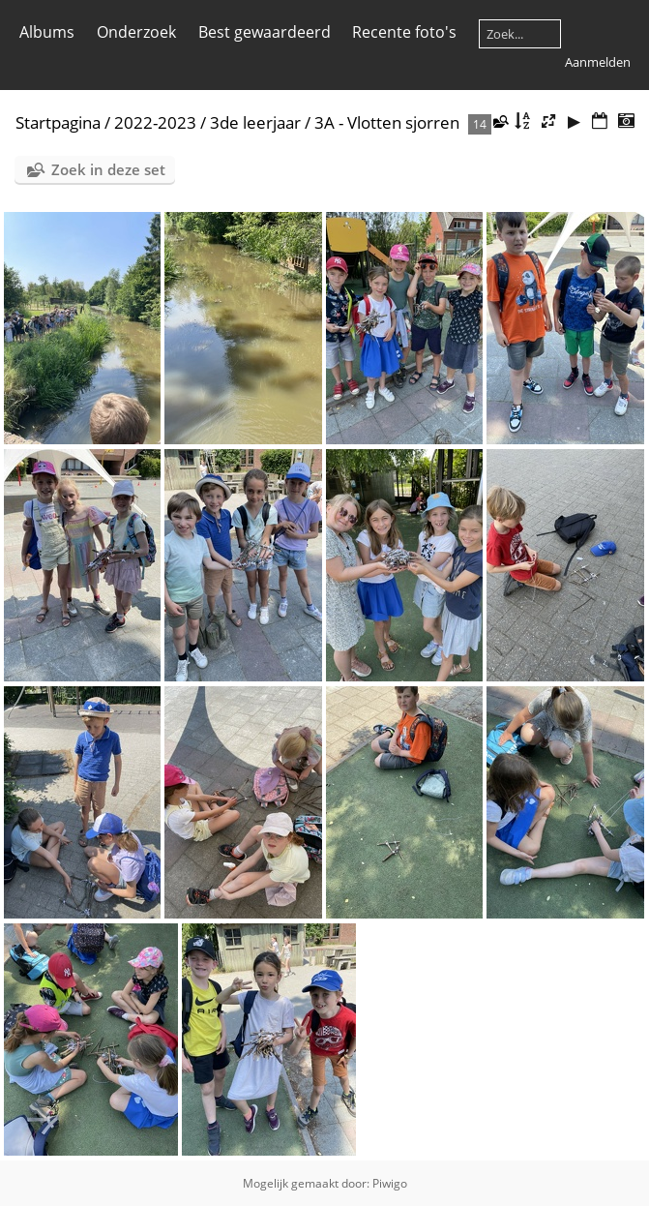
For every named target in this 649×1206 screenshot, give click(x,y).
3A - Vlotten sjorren (386, 122)
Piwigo (389, 1183)
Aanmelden (598, 62)
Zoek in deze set (108, 169)
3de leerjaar (255, 122)
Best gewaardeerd (264, 32)
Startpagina (58, 122)
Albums (46, 32)
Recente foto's (404, 32)
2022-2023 (155, 122)
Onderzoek (136, 32)
